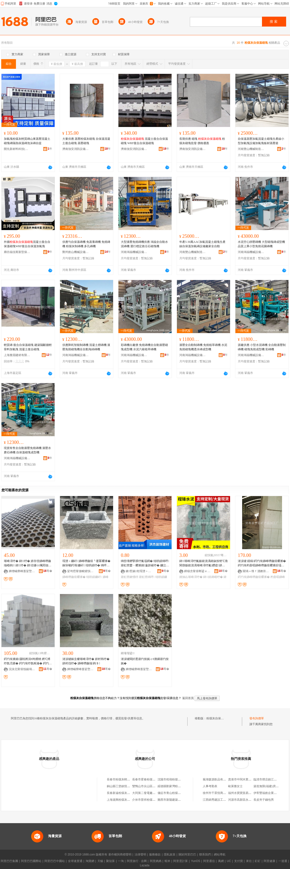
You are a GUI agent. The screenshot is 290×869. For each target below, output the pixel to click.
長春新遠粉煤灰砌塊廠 (121, 793)
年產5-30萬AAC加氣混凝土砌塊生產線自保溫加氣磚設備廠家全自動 (202, 244)
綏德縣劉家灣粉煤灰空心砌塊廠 (178, 786)
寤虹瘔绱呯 (146, 577)
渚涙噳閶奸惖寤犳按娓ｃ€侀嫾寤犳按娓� (145, 661)
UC (229, 861)
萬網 (221, 861)
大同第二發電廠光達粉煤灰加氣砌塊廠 (156, 793)
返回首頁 (188, 698)
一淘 (121, 861)
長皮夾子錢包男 (264, 799)
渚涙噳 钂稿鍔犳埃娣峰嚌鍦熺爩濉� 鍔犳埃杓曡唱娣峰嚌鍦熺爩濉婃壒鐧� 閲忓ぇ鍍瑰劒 (262, 563)
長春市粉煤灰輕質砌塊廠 (123, 779)
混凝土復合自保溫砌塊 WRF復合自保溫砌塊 (144, 141)
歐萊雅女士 (235, 786)
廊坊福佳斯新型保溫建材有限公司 (17, 252)
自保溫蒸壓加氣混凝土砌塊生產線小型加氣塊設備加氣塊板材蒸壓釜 (261, 141)
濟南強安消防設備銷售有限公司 (75, 149)
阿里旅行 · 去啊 (137, 861)
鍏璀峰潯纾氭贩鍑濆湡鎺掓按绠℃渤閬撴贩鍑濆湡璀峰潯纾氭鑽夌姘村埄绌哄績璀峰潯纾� (203, 563)
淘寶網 (90, 861)
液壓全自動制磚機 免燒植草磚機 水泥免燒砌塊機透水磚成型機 (203, 347)
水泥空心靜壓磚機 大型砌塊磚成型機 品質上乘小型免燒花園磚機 (261, 244)
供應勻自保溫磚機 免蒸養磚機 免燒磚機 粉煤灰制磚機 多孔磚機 (86, 244)
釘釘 (258, 861)
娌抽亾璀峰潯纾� (191, 577)
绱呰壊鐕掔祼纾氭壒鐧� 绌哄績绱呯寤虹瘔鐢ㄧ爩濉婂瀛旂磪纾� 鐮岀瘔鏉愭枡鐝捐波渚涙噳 (145, 563)
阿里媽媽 (155, 861)
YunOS (195, 861)
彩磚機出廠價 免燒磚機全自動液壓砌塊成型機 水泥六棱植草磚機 (144, 347)
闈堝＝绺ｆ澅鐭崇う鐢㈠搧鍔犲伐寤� (256, 571)
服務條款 (155, 854)
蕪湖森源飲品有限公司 (217, 779)
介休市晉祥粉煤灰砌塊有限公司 (152, 799)
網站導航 (219, 854)
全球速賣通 (75, 861)
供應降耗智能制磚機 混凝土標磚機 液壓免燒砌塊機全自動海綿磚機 (86, 347)
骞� (47, 571)
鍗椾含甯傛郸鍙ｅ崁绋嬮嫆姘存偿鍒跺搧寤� (197, 571)
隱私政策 (169, 854)
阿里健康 (269, 861)
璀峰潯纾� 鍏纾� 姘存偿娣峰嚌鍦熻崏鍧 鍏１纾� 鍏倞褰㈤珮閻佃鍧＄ (27, 563)
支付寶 (238, 861)
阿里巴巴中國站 (54, 861)
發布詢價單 (256, 718)
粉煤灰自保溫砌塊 (218, 718)
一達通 (282, 861)
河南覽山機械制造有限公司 (251, 149)
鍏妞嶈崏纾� (213, 577)
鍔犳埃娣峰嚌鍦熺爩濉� (254, 577)
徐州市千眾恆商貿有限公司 (220, 793)
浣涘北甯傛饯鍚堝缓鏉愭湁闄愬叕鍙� (22, 669)
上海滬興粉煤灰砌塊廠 (121, 799)
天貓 (100, 861)
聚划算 (110, 861)
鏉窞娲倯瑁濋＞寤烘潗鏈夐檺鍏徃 (139, 571)
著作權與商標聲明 (119, 854)
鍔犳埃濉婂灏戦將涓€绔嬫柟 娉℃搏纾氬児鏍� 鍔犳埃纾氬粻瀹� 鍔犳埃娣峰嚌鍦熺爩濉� (28, 661)
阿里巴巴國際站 (31, 861)
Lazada (144, 865)
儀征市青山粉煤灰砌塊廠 (173, 793)
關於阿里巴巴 (187, 854)
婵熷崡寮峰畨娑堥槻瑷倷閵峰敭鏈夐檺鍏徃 (22, 571)
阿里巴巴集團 (9, 861)
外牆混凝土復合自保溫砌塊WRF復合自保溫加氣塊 (27, 244)
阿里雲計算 (180, 861)
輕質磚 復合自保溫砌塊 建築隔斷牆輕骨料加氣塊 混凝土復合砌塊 (28, 347)
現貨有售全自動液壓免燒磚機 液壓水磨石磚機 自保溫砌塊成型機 (27, 450)
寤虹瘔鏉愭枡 (129, 577)
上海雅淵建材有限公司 (17, 355)
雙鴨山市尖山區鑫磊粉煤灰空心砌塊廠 (156, 786)
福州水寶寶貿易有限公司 (244, 793)
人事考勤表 (210, 786)
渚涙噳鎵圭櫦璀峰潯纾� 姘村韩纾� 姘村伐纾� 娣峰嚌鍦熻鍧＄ (85, 661)
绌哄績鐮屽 (94, 577)
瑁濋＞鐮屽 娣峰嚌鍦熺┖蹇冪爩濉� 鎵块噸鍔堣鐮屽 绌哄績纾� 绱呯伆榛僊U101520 (86, 563)
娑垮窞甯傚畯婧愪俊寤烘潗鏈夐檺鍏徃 (80, 571)
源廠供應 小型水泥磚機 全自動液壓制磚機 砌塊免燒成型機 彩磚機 (262, 347)
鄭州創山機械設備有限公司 (75, 252)
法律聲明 (140, 854)
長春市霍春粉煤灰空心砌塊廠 (151, 779)
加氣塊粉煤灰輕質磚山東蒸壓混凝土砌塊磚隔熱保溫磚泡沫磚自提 (27, 141)
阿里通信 (209, 861)
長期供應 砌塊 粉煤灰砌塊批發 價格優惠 (202, 141)
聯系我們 (205, 854)
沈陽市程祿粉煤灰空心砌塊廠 (176, 779)
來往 (249, 861)
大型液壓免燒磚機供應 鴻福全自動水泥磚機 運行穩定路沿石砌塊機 (144, 244)
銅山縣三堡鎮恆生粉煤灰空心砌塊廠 (130, 786)
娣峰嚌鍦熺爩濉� (74, 577)
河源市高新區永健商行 (242, 799)
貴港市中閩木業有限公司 (244, 779)
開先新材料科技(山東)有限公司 (17, 149)
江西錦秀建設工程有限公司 (220, 799)
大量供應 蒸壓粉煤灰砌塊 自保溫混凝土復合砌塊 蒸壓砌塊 (86, 141)
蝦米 (167, 861)
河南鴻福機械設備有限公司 (134, 252)
